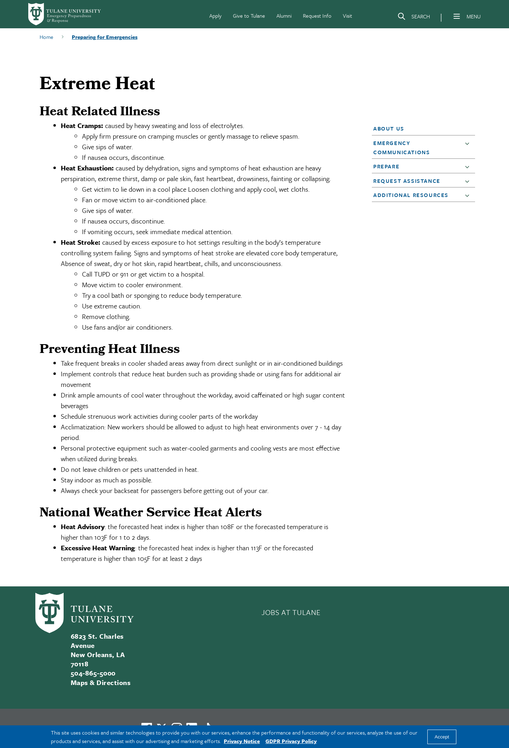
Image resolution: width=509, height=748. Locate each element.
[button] (419, 128)
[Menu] (456, 16)
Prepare (386, 166)
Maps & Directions (100, 682)
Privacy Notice (242, 741)
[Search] (413, 17)
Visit (347, 15)
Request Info (317, 15)
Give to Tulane (249, 15)
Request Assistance (406, 181)
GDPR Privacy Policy (291, 741)
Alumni (284, 15)
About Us (388, 128)
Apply (215, 15)
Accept (442, 737)
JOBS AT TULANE (291, 612)
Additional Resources (411, 195)
